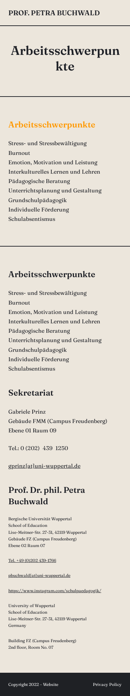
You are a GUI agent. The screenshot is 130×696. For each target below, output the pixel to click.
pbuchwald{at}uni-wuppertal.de (39, 575)
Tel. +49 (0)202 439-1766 (32, 560)
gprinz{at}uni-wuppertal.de (44, 465)
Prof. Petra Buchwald (54, 12)
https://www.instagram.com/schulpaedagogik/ (54, 590)
